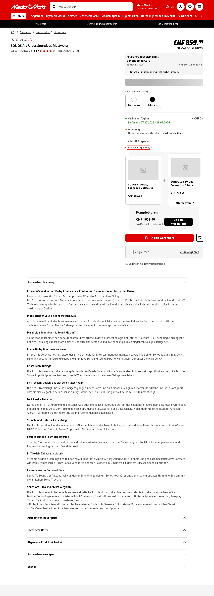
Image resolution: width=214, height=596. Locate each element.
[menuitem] (37, 16)
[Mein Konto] (181, 7)
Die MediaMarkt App (168, 23)
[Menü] (18, 16)
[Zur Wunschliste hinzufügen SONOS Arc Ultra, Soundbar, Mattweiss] (199, 238)
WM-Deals (40, 23)
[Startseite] (13, 32)
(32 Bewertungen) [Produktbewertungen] (66, 50)
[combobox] (94, 6)
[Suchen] (54, 7)
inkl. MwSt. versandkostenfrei (190, 48)
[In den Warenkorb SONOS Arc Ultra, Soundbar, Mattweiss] (159, 238)
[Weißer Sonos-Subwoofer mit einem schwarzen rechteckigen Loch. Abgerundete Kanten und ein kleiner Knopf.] (185, 167)
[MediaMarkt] (28, 6)
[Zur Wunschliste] (190, 7)
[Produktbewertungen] (46, 51)
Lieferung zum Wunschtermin (102, 23)
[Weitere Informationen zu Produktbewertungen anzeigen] (77, 51)
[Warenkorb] (199, 7)
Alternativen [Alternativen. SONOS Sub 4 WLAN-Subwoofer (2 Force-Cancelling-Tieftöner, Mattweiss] (186, 203)
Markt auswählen (172, 133)
